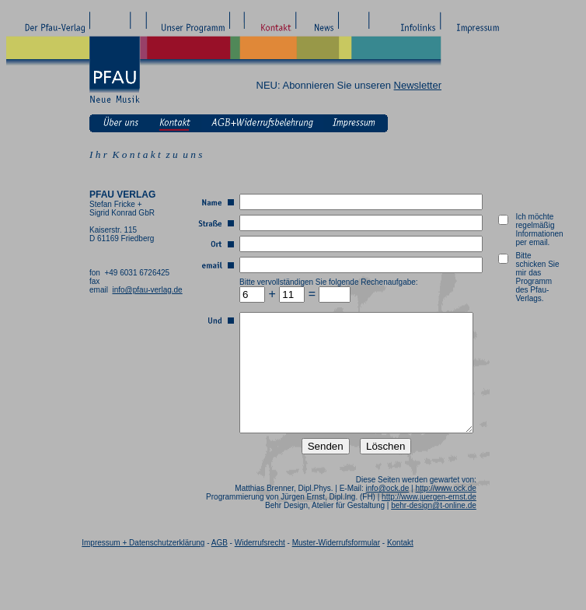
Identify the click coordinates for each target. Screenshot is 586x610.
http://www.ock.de (463, 511)
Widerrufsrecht (260, 566)
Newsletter (417, 85)
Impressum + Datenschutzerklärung (143, 566)
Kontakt (400, 566)
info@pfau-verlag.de (147, 290)
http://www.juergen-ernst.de (446, 520)
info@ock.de (405, 511)
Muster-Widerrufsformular (336, 566)
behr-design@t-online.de (451, 528)
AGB (219, 566)
